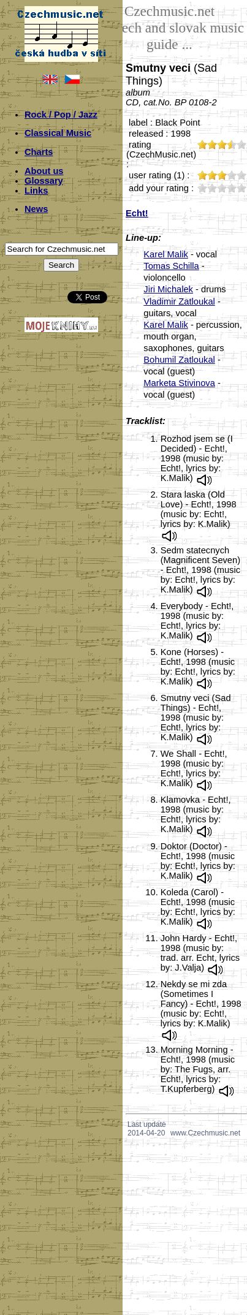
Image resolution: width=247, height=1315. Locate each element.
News (36, 209)
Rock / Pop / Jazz (61, 114)
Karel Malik (165, 254)
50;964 (241, 187)
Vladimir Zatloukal (179, 301)
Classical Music (58, 133)
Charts (39, 152)
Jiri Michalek (168, 289)
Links (36, 190)
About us (44, 171)
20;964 (212, 187)
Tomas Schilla (171, 266)
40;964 (232, 187)
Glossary (44, 181)
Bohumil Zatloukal (179, 360)
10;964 (202, 187)
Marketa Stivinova (179, 383)
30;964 (222, 187)
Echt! (137, 213)
